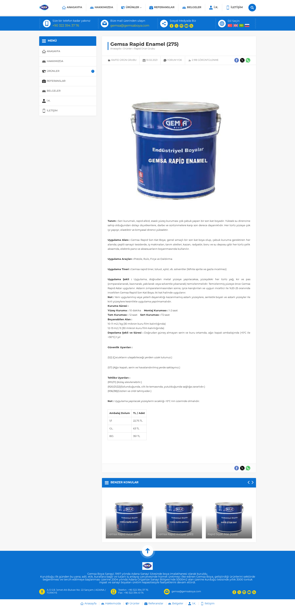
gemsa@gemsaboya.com (129, 25)
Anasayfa (115, 49)
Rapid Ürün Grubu (144, 49)
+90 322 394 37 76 (65, 25)
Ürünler (127, 49)
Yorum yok (174, 60)
